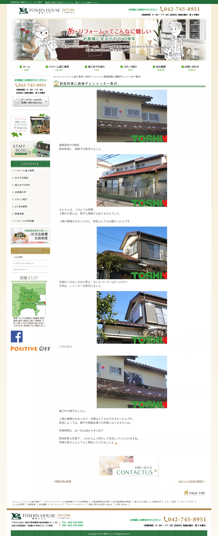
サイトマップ (21, 269)
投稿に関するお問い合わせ (100, 504)
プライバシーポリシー (25, 263)
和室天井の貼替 (63, 481)
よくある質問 (18, 504)
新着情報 (32, 504)
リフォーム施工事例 (73, 76)
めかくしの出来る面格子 (191, 481)
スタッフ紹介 (170, 502)
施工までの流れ (141, 502)
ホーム (56, 76)
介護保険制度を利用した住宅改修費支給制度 (111, 502)
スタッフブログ (187, 502)
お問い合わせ (121, 504)
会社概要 (19, 257)
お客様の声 (156, 502)
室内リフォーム (93, 76)
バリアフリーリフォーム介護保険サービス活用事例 (65, 502)
